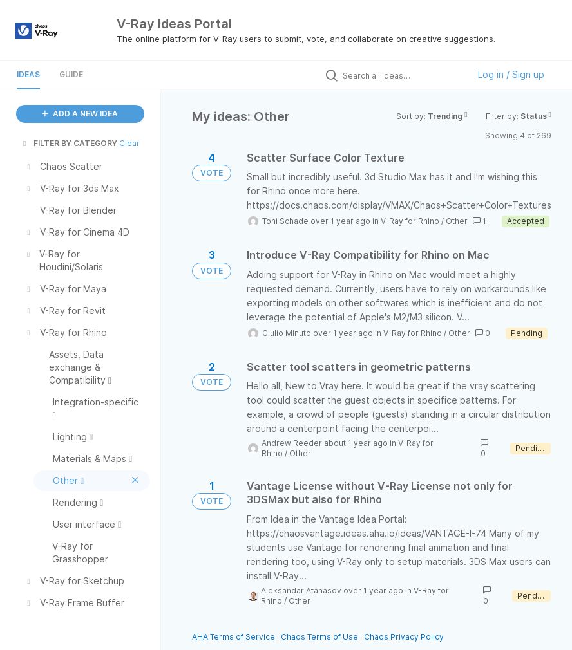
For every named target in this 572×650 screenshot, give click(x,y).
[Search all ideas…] (403, 75)
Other (457, 221)
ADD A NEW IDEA (80, 113)
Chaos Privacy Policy (404, 637)
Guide (71, 74)
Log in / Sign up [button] (511, 74)
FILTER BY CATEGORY (69, 143)
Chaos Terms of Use (319, 637)
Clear (129, 143)
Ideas (28, 74)
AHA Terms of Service (234, 637)
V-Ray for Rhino (410, 221)
